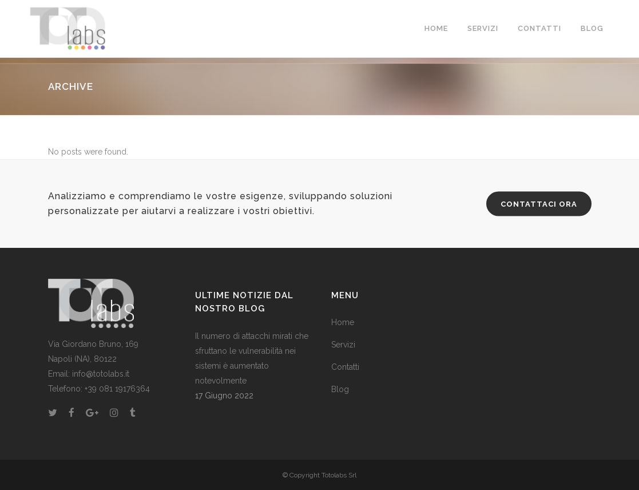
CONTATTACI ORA (539, 204)
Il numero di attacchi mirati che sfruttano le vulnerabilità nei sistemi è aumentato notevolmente (251, 358)
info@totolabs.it (100, 373)
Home (342, 322)
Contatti (345, 367)
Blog (340, 389)
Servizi (343, 344)
